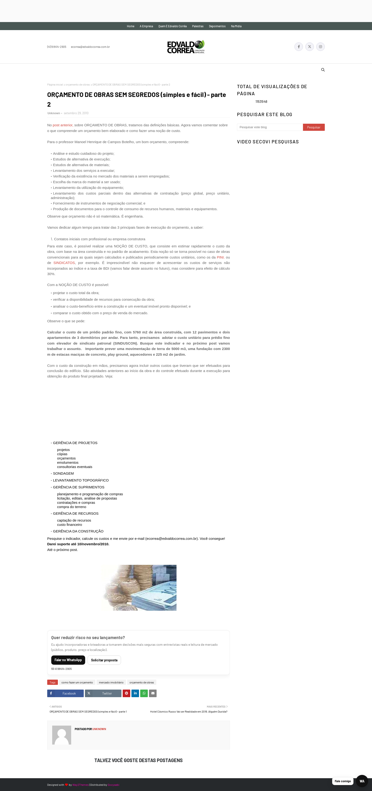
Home (130, 26)
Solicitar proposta (104, 660)
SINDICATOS (63, 263)
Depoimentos (217, 26)
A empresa (146, 26)
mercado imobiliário (111, 682)
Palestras (198, 26)
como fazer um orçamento (77, 682)
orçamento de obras (77, 84)
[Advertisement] (86, 10)
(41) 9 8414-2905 (56, 46)
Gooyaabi (113, 784)
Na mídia (236, 26)
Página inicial (55, 84)
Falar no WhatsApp (68, 660)
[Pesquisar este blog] (270, 127)
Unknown (53, 113)
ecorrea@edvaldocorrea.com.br (90, 46)
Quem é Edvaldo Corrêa (172, 26)
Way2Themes (80, 784)
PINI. (221, 257)
